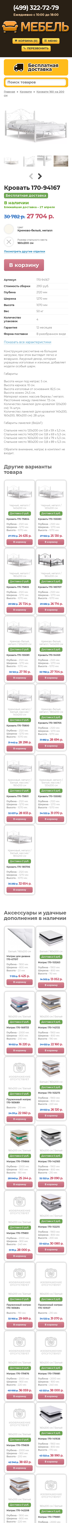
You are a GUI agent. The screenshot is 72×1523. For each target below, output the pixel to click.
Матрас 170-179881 (49, 1373)
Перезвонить (36, 48)
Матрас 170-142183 (49, 1161)
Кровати (26, 91)
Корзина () (26, 41)
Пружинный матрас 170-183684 (19, 1306)
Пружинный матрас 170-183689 (19, 1101)
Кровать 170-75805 (18, 587)
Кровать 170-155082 (49, 796)
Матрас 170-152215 (49, 1226)
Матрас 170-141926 (49, 1438)
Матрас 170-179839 (18, 1445)
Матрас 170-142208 (18, 1510)
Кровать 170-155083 (49, 519)
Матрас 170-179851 (18, 1233)
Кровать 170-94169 (49, 655)
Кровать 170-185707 (49, 587)
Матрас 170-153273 (49, 1092)
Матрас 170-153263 (49, 962)
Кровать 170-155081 (18, 655)
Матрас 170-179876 (18, 1373)
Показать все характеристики (27, 342)
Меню (50, 41)
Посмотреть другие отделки (24, 251)
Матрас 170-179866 (18, 1161)
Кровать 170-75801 (18, 796)
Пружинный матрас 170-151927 (50, 1306)
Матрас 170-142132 (49, 1027)
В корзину (24, 265)
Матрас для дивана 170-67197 (18, 958)
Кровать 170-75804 (18, 519)
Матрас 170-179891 (49, 1516)
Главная (9, 91)
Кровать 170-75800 (18, 725)
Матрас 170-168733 (18, 1027)
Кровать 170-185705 (49, 722)
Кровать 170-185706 (18, 866)
